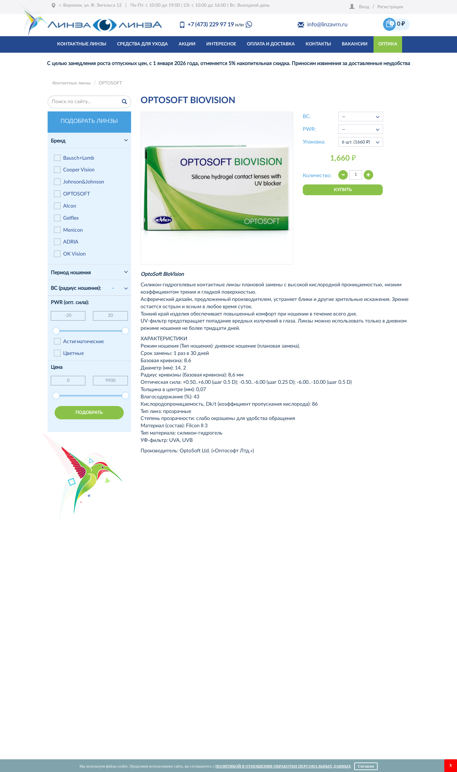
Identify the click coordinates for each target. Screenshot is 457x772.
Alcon (65, 206)
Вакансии (355, 44)
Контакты (318, 44)
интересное (221, 44)
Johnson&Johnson (79, 181)
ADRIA (66, 241)
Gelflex (66, 218)
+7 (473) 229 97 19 (211, 25)
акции (187, 44)
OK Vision (70, 253)
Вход (364, 7)
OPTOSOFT (110, 83)
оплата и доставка (271, 44)
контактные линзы (81, 44)
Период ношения (71, 272)
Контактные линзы (71, 83)
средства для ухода (142, 44)
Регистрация (390, 7)
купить (343, 190)
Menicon (68, 230)
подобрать (89, 412)
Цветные (69, 353)
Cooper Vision (74, 169)
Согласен (366, 766)
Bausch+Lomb (74, 158)
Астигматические (79, 341)
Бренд (58, 140)
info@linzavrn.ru (327, 25)
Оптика (387, 44)
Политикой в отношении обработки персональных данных (283, 766)
